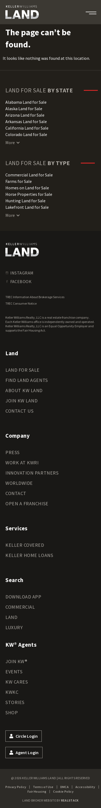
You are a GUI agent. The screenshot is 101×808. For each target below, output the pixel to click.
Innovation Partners (31, 473)
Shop (11, 712)
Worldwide (19, 483)
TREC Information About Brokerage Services (34, 297)
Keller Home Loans (29, 555)
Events (13, 671)
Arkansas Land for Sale (26, 121)
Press (12, 452)
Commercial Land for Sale (29, 174)
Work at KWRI (22, 462)
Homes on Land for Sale (27, 187)
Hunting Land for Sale (25, 200)
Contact (15, 493)
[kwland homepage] (22, 249)
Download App (23, 597)
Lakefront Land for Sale (27, 207)
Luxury (14, 627)
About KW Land (24, 390)
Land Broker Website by (50, 800)
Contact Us (19, 411)
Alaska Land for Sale (23, 108)
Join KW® (16, 661)
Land (11, 617)
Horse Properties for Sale (28, 194)
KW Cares (16, 682)
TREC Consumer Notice (21, 303)
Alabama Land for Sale (26, 102)
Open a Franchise (26, 503)
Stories (15, 702)
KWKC (11, 692)
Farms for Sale (18, 181)
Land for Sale (22, 370)
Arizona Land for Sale (24, 115)
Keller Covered (24, 545)
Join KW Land (21, 401)
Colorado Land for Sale (26, 134)
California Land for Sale (26, 128)
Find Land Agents (26, 380)
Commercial (20, 607)
